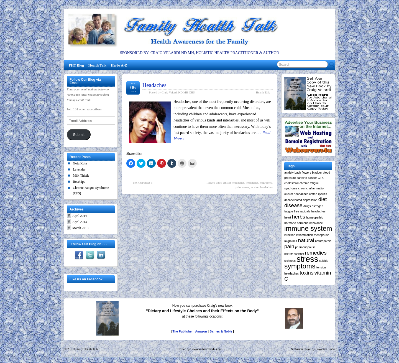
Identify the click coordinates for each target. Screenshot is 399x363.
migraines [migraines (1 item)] (290, 241)
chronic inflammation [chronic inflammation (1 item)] (311, 188)
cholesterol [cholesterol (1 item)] (291, 183)
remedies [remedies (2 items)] (315, 253)
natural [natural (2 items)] (306, 240)
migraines (266, 182)
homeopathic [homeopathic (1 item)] (314, 217)
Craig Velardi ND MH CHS (178, 92)
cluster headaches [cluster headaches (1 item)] (296, 194)
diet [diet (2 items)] (322, 199)
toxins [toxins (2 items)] (307, 273)
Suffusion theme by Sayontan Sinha (313, 349)
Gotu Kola (80, 163)
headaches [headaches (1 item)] (318, 211)
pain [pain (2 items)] (289, 246)
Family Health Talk (86, 349)
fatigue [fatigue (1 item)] (288, 211)
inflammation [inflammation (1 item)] (304, 235)
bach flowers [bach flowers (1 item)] (303, 172)
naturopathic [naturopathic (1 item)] (323, 241)
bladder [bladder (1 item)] (317, 172)
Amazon (201, 331)
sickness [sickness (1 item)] (290, 260)
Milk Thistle (81, 175)
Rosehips (79, 182)
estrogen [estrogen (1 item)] (317, 206)
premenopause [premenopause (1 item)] (294, 253)
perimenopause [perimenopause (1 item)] (305, 247)
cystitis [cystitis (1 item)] (322, 194)
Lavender (79, 169)
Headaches (154, 85)
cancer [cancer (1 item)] (312, 177)
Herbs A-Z (119, 65)
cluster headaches (233, 182)
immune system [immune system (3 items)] (308, 228)
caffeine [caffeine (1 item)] (302, 177)
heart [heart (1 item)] (287, 217)
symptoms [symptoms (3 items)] (299, 266)
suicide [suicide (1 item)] (323, 260)
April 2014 (79, 216)
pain (238, 187)
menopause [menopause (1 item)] (321, 235)
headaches (252, 182)
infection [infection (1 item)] (289, 235)
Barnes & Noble (220, 331)
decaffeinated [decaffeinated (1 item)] (293, 200)
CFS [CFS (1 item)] (321, 177)
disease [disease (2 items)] (293, 205)
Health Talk (97, 65)
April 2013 (79, 222)
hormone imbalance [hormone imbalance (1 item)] (310, 223)
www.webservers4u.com (206, 349)
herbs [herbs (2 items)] (298, 217)
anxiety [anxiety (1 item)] (289, 172)
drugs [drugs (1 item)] (307, 206)
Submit (79, 135)
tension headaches (261, 187)
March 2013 (80, 228)
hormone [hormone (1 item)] (290, 223)
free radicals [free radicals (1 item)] (302, 211)
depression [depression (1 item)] (310, 200)
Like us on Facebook (86, 279)
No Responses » (143, 182)
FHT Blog (76, 65)
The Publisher (183, 331)
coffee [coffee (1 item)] (313, 194)
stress (245, 187)
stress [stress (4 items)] (307, 258)
